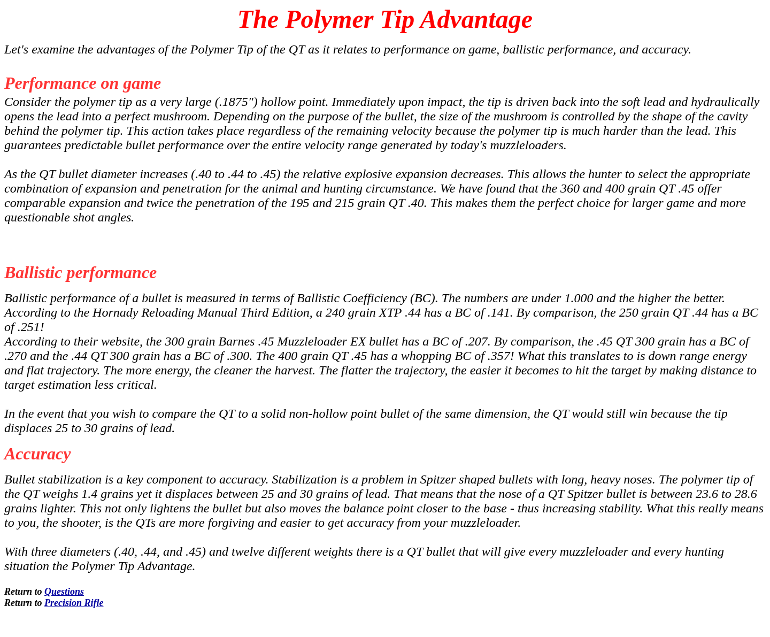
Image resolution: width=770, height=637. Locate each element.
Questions (64, 591)
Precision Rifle (74, 602)
